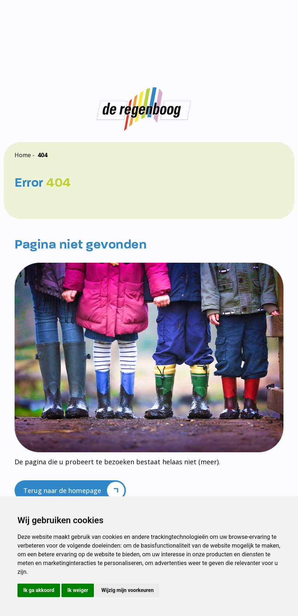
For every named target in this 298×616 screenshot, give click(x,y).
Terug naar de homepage (73, 490)
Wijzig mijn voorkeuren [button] (127, 590)
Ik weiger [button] (77, 590)
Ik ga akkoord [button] (38, 590)
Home (23, 155)
